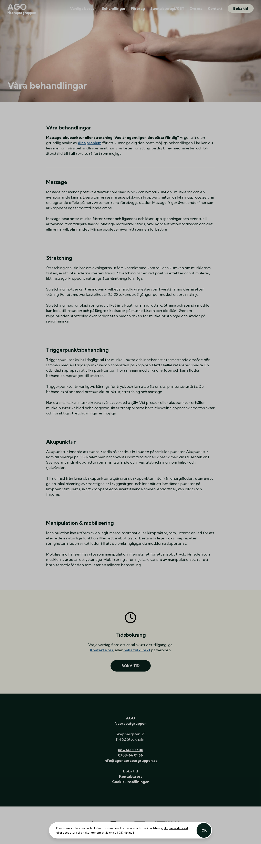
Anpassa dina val (176, 828)
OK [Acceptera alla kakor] (204, 830)
